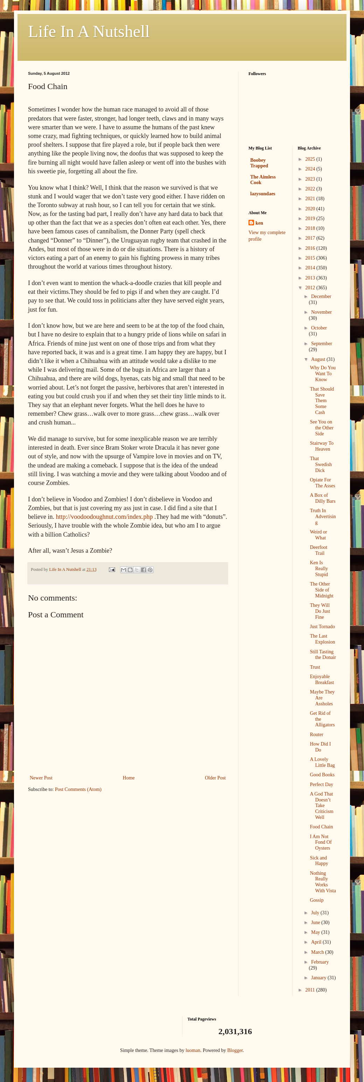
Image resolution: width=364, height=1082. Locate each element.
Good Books (322, 774)
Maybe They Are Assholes (322, 697)
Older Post (215, 777)
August (319, 359)
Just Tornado (322, 626)
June (316, 922)
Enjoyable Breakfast (322, 679)
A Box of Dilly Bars (322, 498)
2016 (310, 248)
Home (129, 777)
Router (316, 734)
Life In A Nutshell (89, 31)
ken (259, 223)
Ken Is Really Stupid (319, 568)
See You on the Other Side (321, 427)
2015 (310, 258)
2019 (310, 218)
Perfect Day (321, 784)
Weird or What (318, 534)
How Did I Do (320, 747)
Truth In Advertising (323, 516)
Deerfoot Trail (318, 550)
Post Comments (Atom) (78, 789)
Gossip (316, 900)
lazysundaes (262, 193)
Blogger (235, 1050)
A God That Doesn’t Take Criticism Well (321, 805)
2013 (310, 278)
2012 (310, 287)
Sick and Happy (319, 860)
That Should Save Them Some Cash (322, 400)
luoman (193, 1050)
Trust (315, 667)
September (321, 343)
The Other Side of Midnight (321, 589)
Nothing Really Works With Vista (323, 882)
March (318, 952)
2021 (310, 198)
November (321, 312)
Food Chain (321, 826)
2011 (310, 990)
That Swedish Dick (320, 464)
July (316, 912)
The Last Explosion (322, 639)
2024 (310, 169)
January (319, 977)
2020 (310, 208)
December (321, 296)
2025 (310, 159)
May (316, 932)
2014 (310, 267)
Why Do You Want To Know (323, 373)
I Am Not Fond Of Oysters (320, 842)
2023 (310, 179)
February (320, 962)
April (317, 942)
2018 (310, 228)
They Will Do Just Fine (320, 611)
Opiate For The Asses (322, 482)
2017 (310, 238)
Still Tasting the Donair (323, 654)
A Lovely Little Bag (322, 762)
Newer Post (41, 777)
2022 (310, 188)
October (319, 328)
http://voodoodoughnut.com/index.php (104, 516)
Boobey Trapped (259, 163)
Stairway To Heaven (322, 446)
